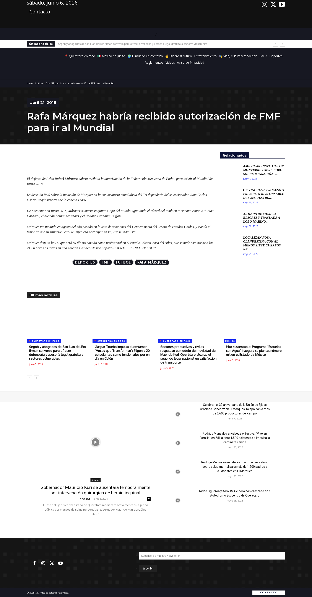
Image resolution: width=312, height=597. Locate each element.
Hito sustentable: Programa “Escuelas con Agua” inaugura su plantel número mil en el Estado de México (254, 351)
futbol (123, 262)
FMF (105, 262)
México (230, 341)
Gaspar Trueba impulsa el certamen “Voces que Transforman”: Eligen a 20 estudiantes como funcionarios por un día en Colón (122, 353)
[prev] (275, 44)
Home (29, 83)
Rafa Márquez (152, 262)
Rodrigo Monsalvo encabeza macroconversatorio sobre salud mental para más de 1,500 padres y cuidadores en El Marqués (234, 467)
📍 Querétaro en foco (44, 341)
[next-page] (36, 378)
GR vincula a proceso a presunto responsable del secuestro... (263, 193)
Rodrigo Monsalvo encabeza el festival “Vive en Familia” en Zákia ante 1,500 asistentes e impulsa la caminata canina (235, 438)
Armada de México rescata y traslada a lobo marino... (261, 217)
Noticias (39, 83)
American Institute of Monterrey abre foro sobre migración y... (263, 170)
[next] (282, 44)
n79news (85, 498)
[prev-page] (29, 378)
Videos (95, 480)
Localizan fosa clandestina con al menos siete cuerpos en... (262, 243)
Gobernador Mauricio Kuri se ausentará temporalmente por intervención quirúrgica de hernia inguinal (95, 490)
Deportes (85, 262)
